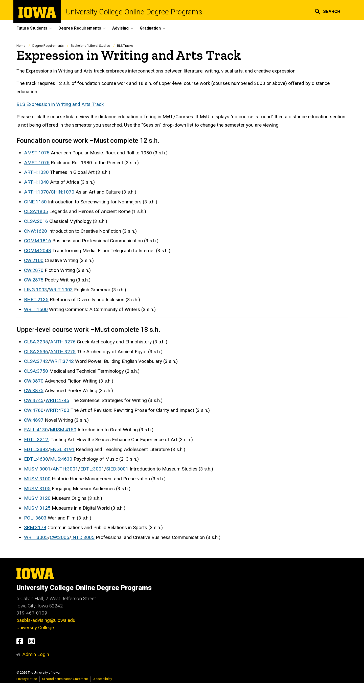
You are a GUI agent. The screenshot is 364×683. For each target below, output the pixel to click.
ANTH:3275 (63, 352)
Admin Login (35, 654)
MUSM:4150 (63, 430)
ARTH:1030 (36, 172)
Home (20, 46)
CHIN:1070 (62, 192)
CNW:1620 (35, 231)
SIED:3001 (117, 469)
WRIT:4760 (58, 410)
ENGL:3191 (62, 449)
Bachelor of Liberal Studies (90, 46)
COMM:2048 (37, 251)
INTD (76, 537)
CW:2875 (33, 280)
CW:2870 (33, 270)
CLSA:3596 (36, 352)
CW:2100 (33, 260)
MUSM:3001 (37, 469)
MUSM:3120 (37, 498)
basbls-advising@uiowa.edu (45, 620)
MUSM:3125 (37, 508)
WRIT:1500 (36, 309)
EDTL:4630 (36, 459)
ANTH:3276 (63, 342)
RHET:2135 (36, 299)
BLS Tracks (125, 46)
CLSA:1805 (36, 212)
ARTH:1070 (36, 192)
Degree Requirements (48, 46)
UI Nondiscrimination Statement (65, 679)
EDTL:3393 (36, 449)
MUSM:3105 (37, 488)
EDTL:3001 (92, 469)
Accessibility (102, 679)
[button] (327, 10)
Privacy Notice (26, 679)
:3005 (88, 537)
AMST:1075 (37, 153)
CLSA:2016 (36, 221)
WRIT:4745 (57, 401)
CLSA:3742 (36, 361)
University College (35, 627)
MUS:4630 (62, 459)
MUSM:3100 (37, 479)
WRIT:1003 (61, 290)
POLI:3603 (35, 518)
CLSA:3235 (36, 342)
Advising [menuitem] (120, 28)
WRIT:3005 (36, 537)
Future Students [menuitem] (31, 28)
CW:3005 (59, 537)
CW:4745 (33, 401)
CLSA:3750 (36, 371)
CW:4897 (33, 420)
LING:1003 (35, 290)
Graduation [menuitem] (150, 28)
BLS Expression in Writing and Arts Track (60, 104)
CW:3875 (33, 391)
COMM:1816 (37, 241)
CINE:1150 (35, 202)
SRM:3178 (35, 528)
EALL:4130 (36, 430)
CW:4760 (33, 410)
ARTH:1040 (36, 182)
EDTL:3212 (36, 439)
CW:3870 (33, 381)
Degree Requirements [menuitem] (79, 28)
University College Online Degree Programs (134, 12)
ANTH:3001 (65, 469)
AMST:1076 (37, 163)
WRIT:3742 (62, 361)
